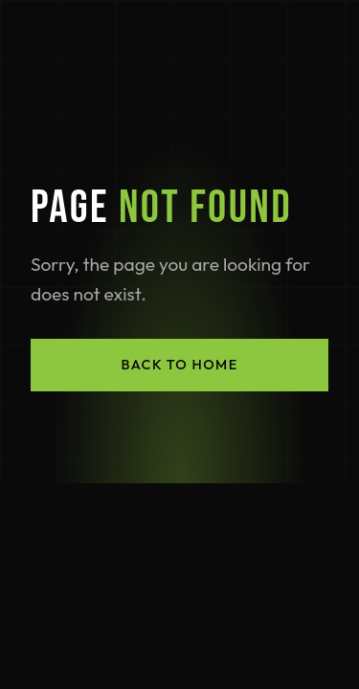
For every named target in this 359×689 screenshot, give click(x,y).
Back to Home (179, 364)
